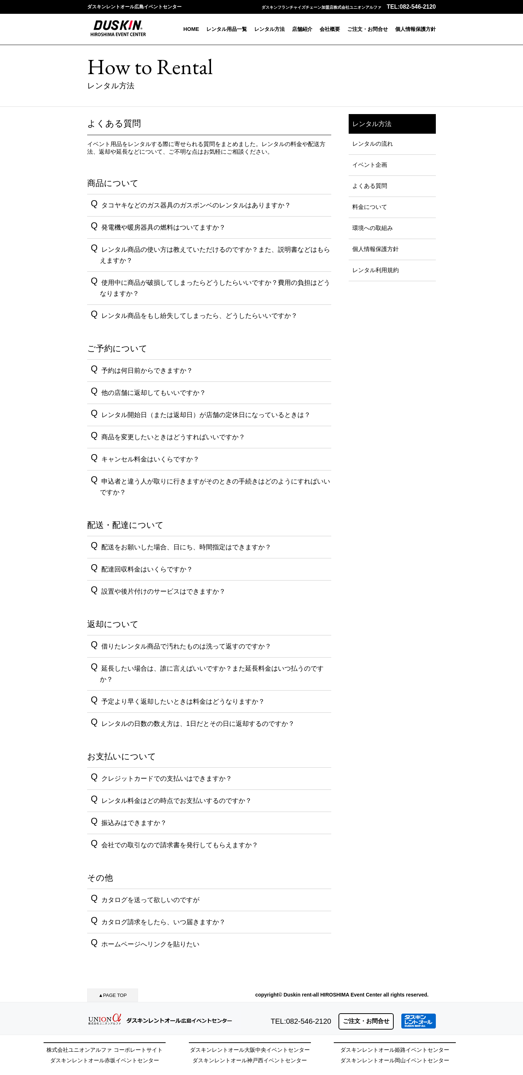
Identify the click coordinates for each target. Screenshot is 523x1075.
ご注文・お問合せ (367, 29)
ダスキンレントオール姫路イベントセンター (394, 1050)
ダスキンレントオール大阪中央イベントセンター (250, 1050)
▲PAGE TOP (112, 995)
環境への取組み (372, 228)
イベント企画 (369, 165)
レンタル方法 (269, 29)
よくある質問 (369, 186)
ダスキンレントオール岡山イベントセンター (394, 1060)
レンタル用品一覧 (226, 29)
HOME (191, 29)
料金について (369, 207)
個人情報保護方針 (415, 29)
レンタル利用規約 (375, 270)
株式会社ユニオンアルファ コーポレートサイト (104, 1050)
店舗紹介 (302, 29)
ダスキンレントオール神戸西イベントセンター (249, 1060)
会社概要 (330, 29)
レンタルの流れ (372, 144)
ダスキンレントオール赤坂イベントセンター (104, 1060)
